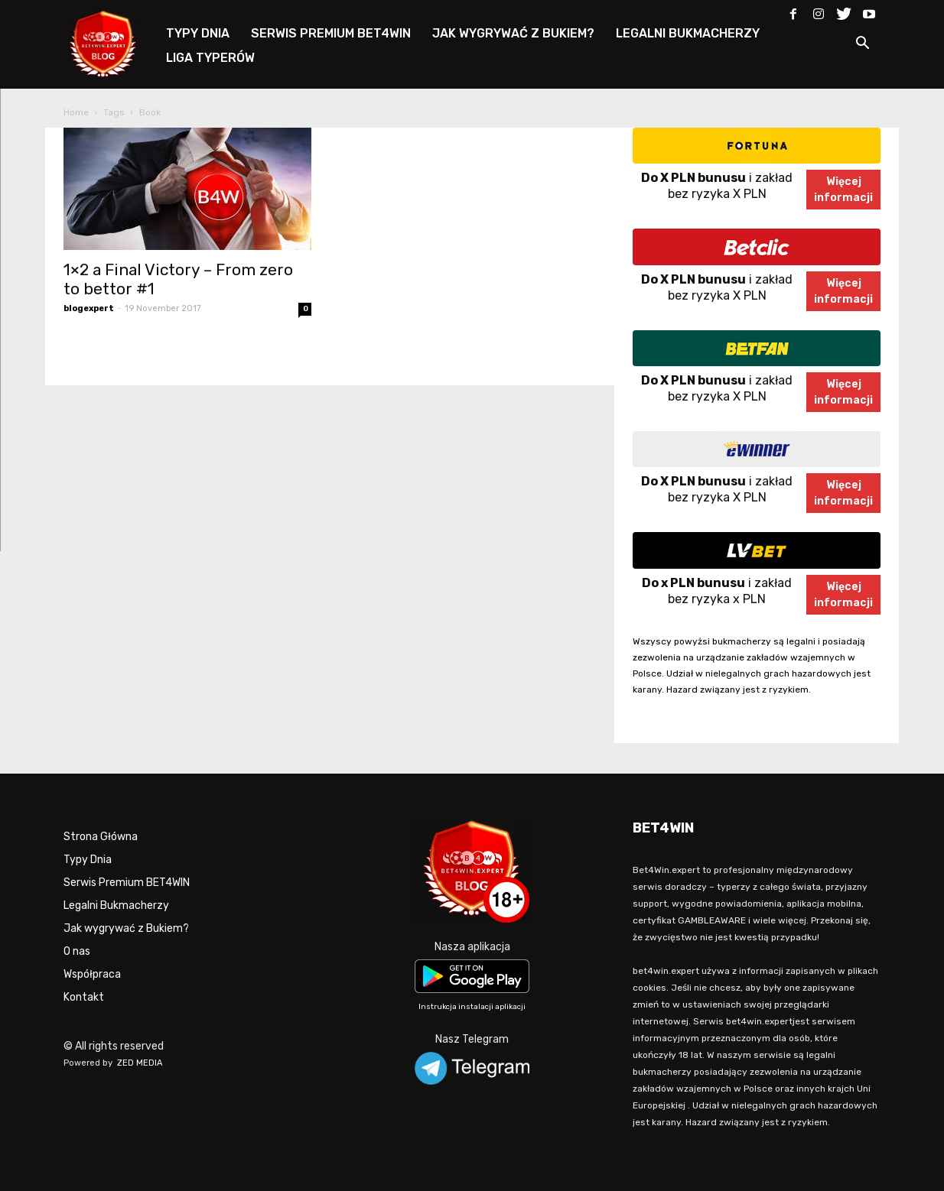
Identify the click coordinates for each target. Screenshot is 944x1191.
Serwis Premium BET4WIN (126, 882)
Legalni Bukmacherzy (116, 905)
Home (76, 112)
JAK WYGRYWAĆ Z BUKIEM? (513, 33)
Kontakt (83, 997)
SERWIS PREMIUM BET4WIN (331, 33)
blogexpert (88, 308)
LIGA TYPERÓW (210, 57)
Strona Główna (100, 836)
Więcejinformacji (843, 189)
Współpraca (92, 974)
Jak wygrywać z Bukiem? (126, 928)
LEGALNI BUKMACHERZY (688, 33)
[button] (862, 45)
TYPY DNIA (197, 33)
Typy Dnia (87, 859)
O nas (76, 951)
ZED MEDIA (140, 1063)
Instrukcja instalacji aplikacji (472, 1006)
